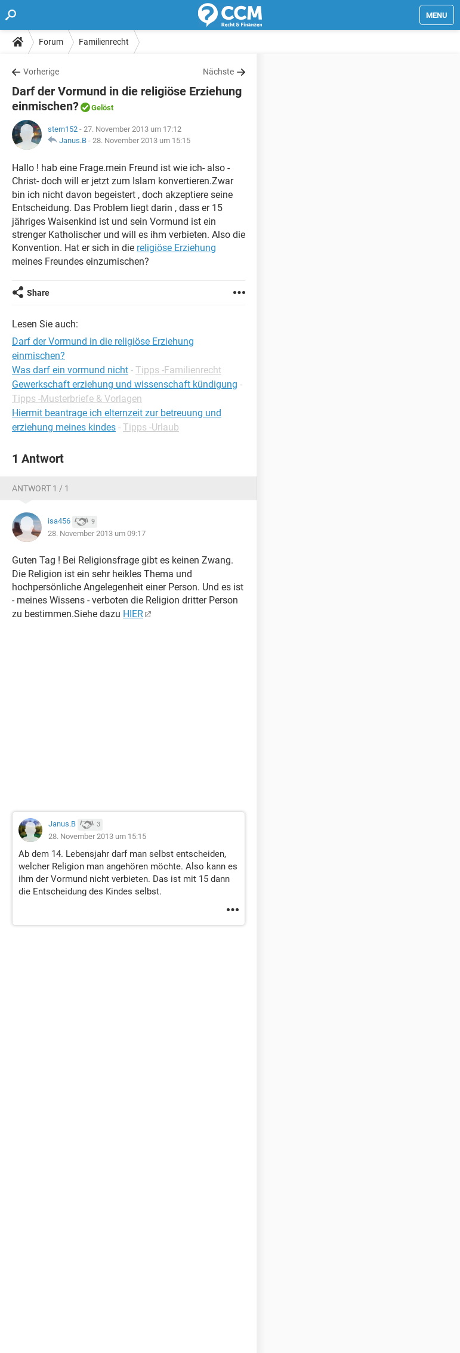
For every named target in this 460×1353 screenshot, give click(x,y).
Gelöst (102, 107)
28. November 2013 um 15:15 (141, 140)
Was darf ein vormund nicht (70, 370)
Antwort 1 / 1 (40, 488)
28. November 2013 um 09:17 (97, 533)
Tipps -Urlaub (151, 427)
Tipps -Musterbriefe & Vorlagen (77, 398)
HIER (133, 614)
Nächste (218, 71)
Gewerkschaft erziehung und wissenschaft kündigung (124, 384)
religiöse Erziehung (176, 247)
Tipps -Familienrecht (178, 370)
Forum (51, 42)
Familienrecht (104, 42)
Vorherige (41, 71)
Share (38, 293)
